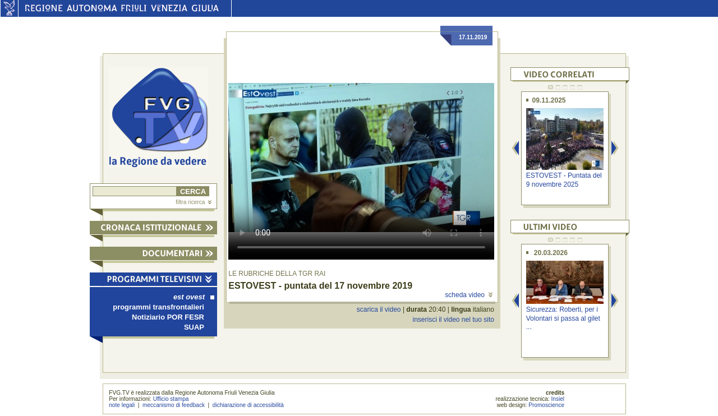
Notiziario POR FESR (168, 317)
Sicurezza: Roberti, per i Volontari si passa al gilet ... (563, 318)
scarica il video (379, 309)
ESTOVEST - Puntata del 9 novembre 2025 (564, 180)
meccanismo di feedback (173, 405)
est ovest (193, 297)
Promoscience (546, 405)
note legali (122, 405)
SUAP (194, 327)
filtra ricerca (193, 202)
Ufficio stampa (171, 399)
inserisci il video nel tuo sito (453, 319)
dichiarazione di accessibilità (248, 405)
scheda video (469, 295)
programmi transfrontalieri (158, 307)
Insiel (558, 399)
